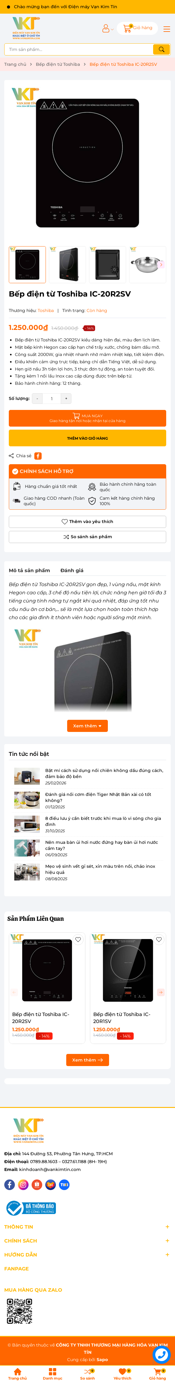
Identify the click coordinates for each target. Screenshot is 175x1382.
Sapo (102, 1359)
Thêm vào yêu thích (87, 522)
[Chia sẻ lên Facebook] (38, 456)
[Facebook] (9, 1184)
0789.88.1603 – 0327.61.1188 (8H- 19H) (68, 1161)
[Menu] (166, 28)
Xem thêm (87, 1060)
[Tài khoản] (106, 28)
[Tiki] (64, 1184)
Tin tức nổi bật (29, 754)
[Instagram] (23, 1184)
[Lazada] (50, 1184)
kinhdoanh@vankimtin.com (50, 1169)
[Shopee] (37, 1184)
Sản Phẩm (35, 919)
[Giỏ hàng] (137, 28)
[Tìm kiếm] (161, 49)
